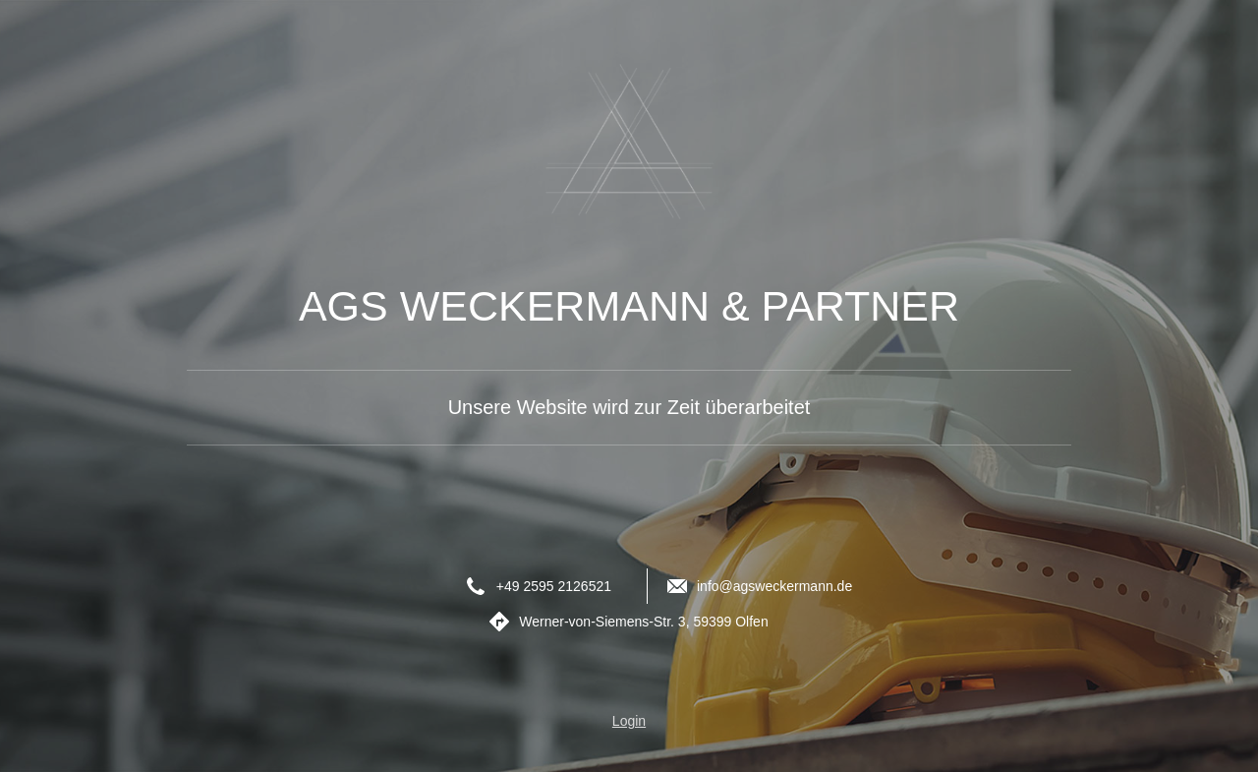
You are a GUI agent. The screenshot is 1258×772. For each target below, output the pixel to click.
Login (629, 721)
